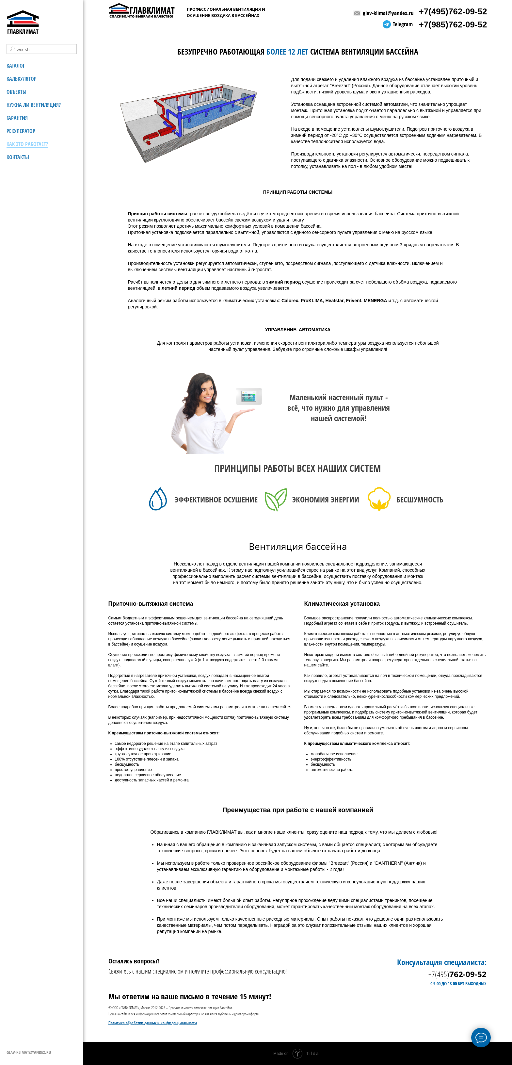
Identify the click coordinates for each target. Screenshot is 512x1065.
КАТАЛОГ (16, 65)
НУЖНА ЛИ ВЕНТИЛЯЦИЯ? (34, 104)
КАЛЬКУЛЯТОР (22, 78)
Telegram (403, 24)
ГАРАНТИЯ (17, 118)
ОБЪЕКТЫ (16, 91)
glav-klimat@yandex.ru (388, 13)
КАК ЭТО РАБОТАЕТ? (27, 144)
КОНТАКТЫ (18, 157)
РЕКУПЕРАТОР (21, 131)
